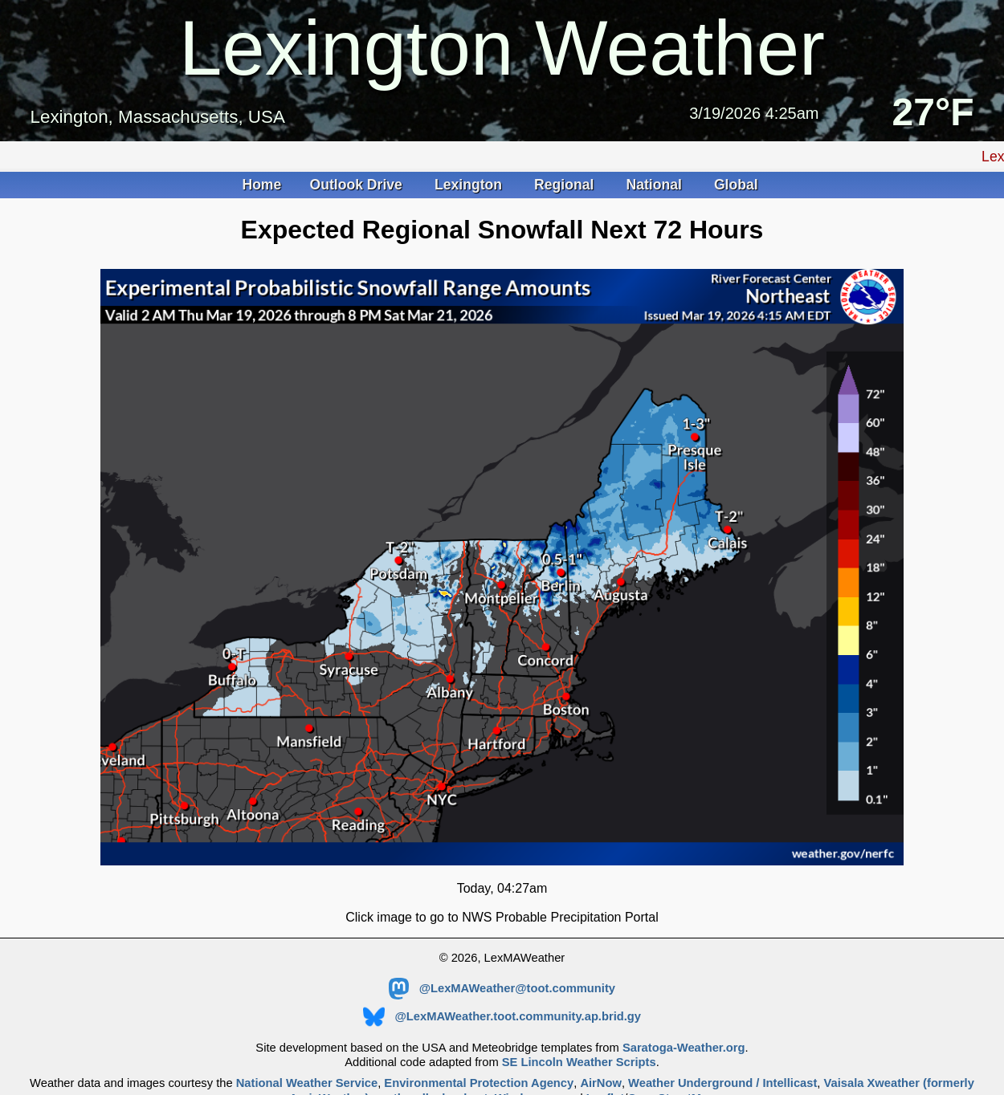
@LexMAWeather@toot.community (502, 988)
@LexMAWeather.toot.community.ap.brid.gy (502, 1016)
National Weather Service (307, 1083)
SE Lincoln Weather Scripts (579, 1062)
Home (261, 185)
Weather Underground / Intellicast (722, 1083)
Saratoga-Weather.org (683, 1047)
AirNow (601, 1083)
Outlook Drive (358, 185)
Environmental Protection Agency (478, 1083)
